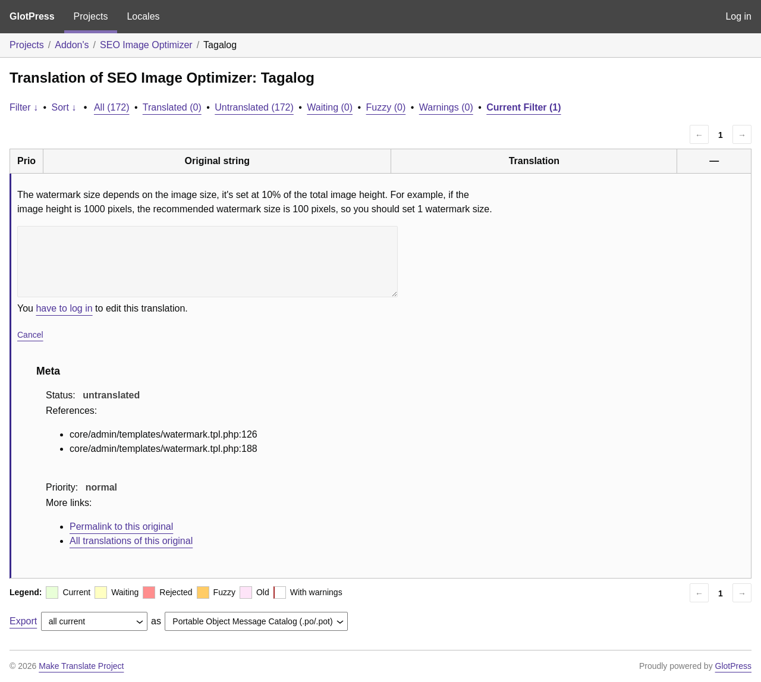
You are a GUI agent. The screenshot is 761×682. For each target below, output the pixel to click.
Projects (91, 16)
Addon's (72, 45)
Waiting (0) (330, 107)
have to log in (64, 308)
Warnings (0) (446, 107)
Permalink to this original (121, 526)
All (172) (112, 107)
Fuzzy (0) (386, 107)
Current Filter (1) (523, 107)
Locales (143, 16)
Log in (738, 16)
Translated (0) (172, 107)
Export (23, 621)
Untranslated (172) (254, 107)
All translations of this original (131, 541)
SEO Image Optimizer (146, 45)
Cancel (30, 335)
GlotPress (32, 16)
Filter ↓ (24, 107)
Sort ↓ (64, 107)
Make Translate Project (81, 666)
